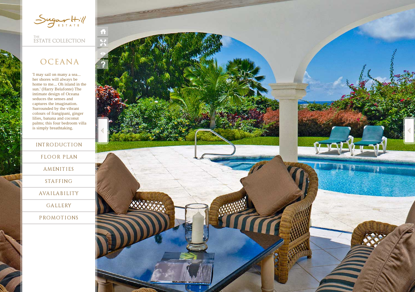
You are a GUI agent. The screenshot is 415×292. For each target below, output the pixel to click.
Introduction (59, 145)
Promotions (59, 218)
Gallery (59, 205)
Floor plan (59, 157)
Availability (59, 193)
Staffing (59, 181)
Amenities (58, 169)
